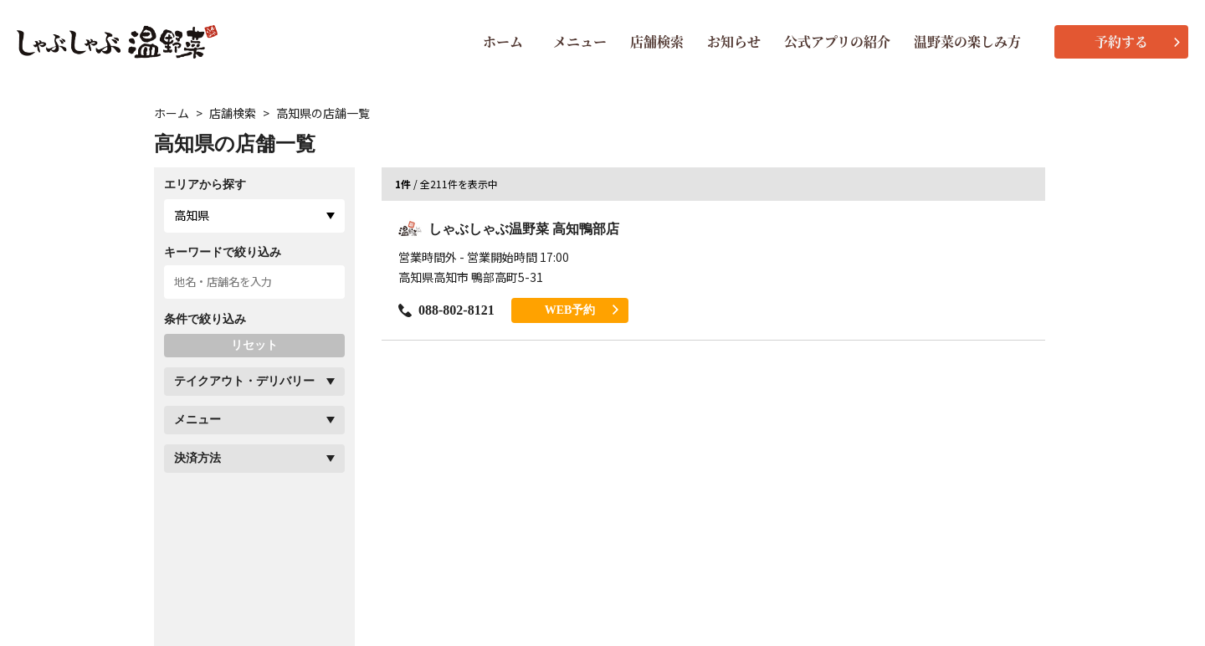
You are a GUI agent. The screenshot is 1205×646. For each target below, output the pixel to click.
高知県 (191, 215)
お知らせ (734, 41)
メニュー (580, 41)
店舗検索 (657, 41)
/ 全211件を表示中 (446, 184)
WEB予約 (582, 310)
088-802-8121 (446, 310)
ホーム (503, 41)
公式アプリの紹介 (837, 41)
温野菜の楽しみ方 (967, 41)
